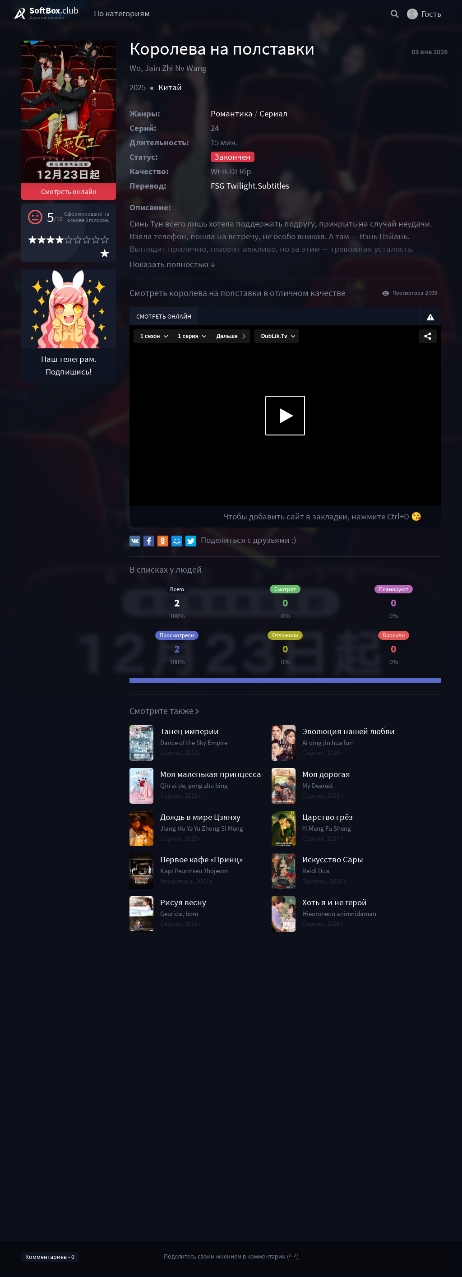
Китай (170, 87)
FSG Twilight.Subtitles (250, 185)
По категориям (122, 13)
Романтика (232, 113)
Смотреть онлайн (69, 191)
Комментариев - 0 (49, 1257)
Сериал (273, 113)
